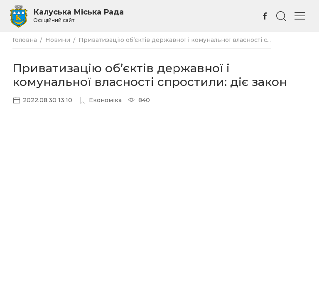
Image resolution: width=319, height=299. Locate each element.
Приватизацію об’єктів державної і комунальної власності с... (175, 40)
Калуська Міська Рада (78, 15)
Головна (24, 40)
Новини (57, 40)
